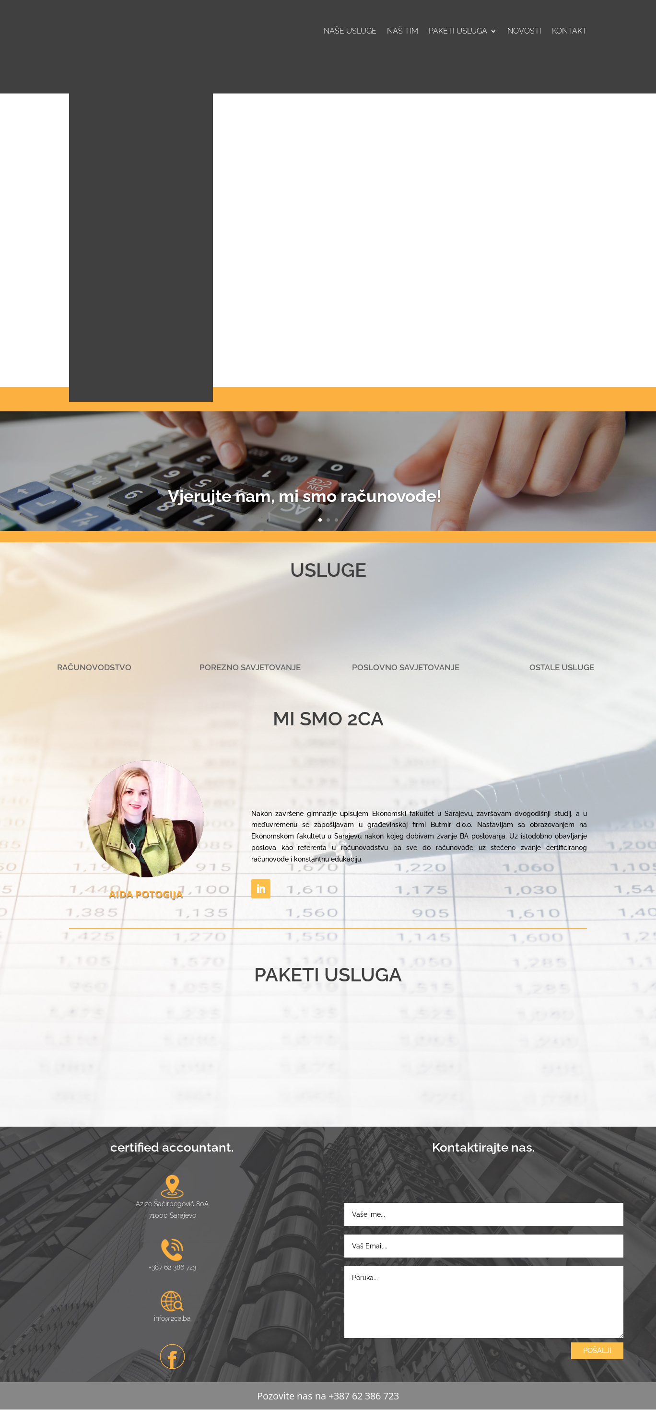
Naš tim (402, 31)
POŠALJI (597, 1350)
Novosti (524, 31)
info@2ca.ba (172, 1318)
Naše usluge (350, 31)
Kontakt (569, 31)
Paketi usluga (458, 31)
